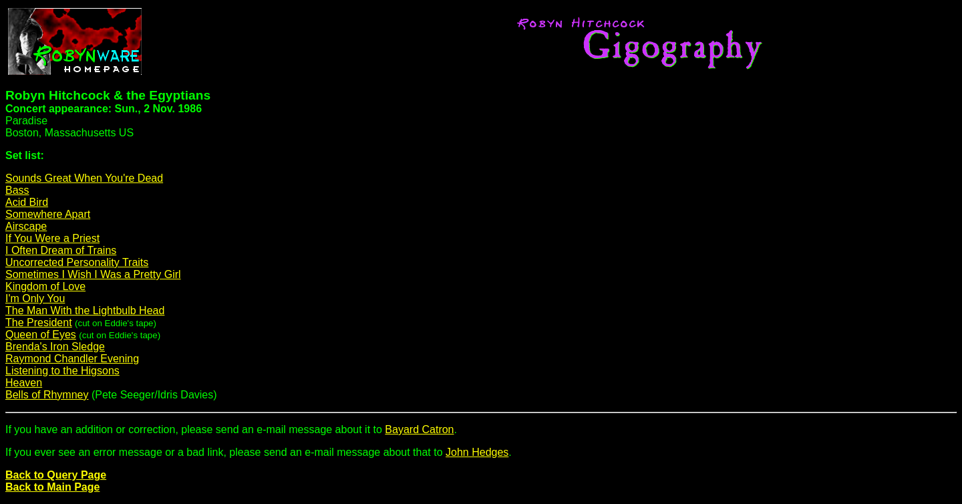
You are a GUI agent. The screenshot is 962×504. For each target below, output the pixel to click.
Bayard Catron (419, 429)
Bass (17, 190)
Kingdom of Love (45, 286)
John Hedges (477, 452)
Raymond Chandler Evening (72, 358)
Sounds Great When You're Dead (84, 178)
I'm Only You (35, 298)
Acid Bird (26, 202)
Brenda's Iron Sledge (55, 346)
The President (38, 322)
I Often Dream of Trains (60, 250)
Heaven (23, 382)
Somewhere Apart (47, 214)
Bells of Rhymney (47, 394)
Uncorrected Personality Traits (76, 262)
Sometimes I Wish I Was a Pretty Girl (93, 274)
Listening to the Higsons (62, 370)
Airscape (26, 226)
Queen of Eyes (40, 334)
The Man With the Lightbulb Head (84, 310)
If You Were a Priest (52, 238)
